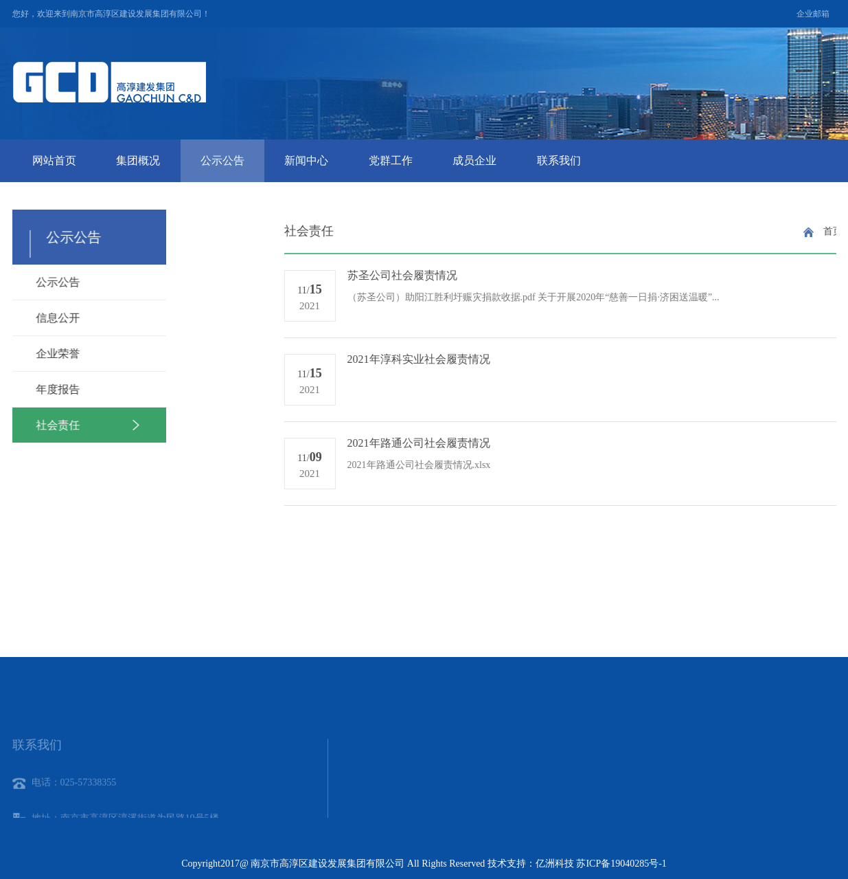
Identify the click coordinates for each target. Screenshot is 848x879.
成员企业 (474, 160)
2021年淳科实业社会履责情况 (637, 359)
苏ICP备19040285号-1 (621, 863)
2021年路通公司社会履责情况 (637, 443)
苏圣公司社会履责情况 (621, 275)
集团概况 (138, 160)
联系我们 (559, 160)
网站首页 (54, 160)
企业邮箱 (813, 14)
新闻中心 (306, 160)
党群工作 (391, 160)
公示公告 (222, 160)
